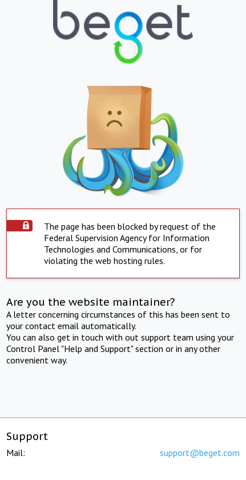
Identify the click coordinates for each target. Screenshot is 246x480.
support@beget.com (200, 452)
